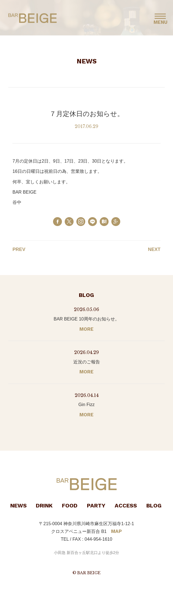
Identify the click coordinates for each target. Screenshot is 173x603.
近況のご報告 (86, 362)
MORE (86, 329)
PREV (18, 249)
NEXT (154, 249)
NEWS (18, 505)
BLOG (154, 505)
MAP (116, 531)
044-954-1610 (98, 539)
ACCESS (126, 505)
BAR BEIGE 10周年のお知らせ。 (86, 319)
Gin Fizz (86, 404)
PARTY (96, 505)
